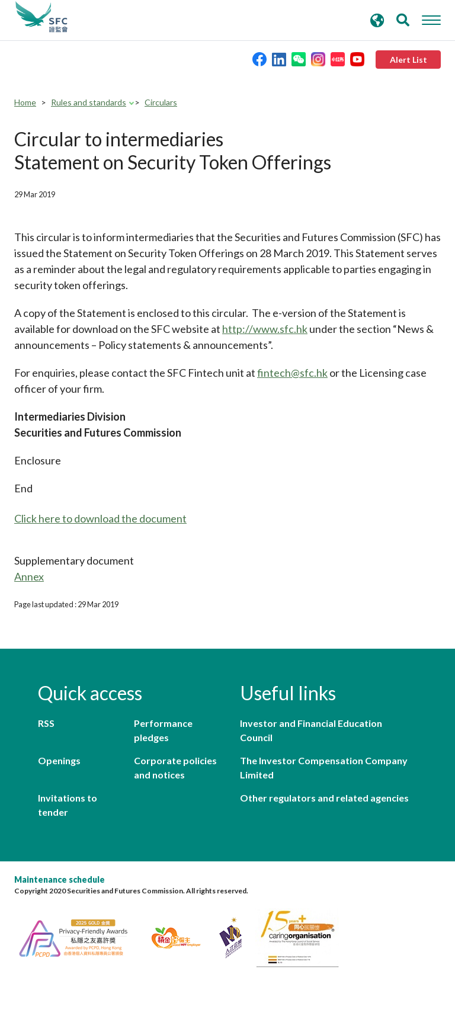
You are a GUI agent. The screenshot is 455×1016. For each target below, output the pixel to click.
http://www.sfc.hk (264, 328)
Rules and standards (88, 102)
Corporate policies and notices (175, 767)
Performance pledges (163, 730)
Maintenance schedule (59, 879)
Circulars (161, 102)
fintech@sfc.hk (292, 372)
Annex (29, 576)
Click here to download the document (100, 518)
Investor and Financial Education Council (311, 730)
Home (25, 102)
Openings (59, 760)
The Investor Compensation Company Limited (324, 767)
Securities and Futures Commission (41, 17)
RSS (46, 723)
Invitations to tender (67, 805)
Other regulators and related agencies (324, 797)
